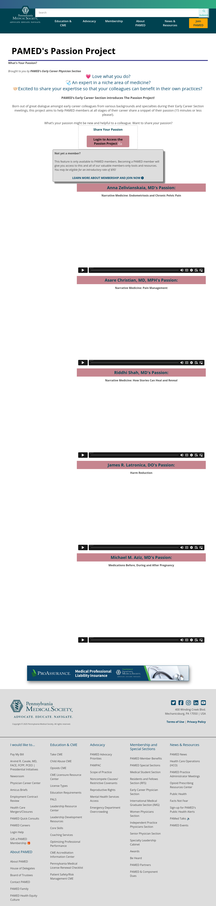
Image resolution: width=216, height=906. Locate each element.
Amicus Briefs (18, 790)
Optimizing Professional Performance (65, 844)
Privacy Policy (196, 722)
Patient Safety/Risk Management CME (62, 876)
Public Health (178, 794)
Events (90, 14)
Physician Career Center (25, 783)
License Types (59, 786)
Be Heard (136, 858)
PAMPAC (95, 765)
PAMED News (178, 754)
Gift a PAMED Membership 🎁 (20, 841)
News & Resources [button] (170, 23)
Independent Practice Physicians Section (143, 825)
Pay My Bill (17, 754)
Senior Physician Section (145, 833)
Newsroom (17, 776)
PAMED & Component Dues (144, 874)
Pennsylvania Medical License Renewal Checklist (66, 866)
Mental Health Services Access (104, 799)
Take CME (56, 754)
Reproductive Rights (102, 790)
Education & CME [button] (63, 23)
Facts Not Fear (179, 801)
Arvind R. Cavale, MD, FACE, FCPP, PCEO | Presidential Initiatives (24, 765)
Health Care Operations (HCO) (185, 763)
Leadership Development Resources (66, 819)
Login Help (17, 832)
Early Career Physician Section (144, 792)
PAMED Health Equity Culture (23, 898)
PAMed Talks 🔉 (180, 818)
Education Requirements (65, 792)
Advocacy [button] (90, 21)
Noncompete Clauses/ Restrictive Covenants (104, 781)
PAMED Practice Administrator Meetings (185, 774)
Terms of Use (175, 722)
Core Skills (56, 828)
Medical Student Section (145, 772)
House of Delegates (115, 14)
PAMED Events (179, 825)
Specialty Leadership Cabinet (143, 842)
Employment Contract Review (24, 799)
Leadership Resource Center (63, 808)
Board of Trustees (21, 875)
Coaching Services (61, 835)
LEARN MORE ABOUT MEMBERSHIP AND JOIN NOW (108, 178)
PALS (53, 799)
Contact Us (180, 14)
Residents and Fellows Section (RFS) (144, 781)
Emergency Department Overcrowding (105, 810)
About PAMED (19, 861)
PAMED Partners (140, 865)
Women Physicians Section (142, 814)
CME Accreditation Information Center (62, 855)
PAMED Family (19, 889)
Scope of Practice (101, 772)
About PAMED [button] (140, 23)
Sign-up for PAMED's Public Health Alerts (183, 810)
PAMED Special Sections (150, 14)
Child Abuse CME (61, 761)
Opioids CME (58, 768)
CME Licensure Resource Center (65, 777)
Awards (134, 851)
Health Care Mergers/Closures (21, 810)
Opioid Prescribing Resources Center (181, 785)
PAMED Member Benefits (146, 758)
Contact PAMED (20, 882)
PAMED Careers (20, 825)
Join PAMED (198, 23)
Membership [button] (114, 21)
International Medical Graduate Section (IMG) (144, 803)
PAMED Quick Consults (24, 818)
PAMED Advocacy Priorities (101, 756)
